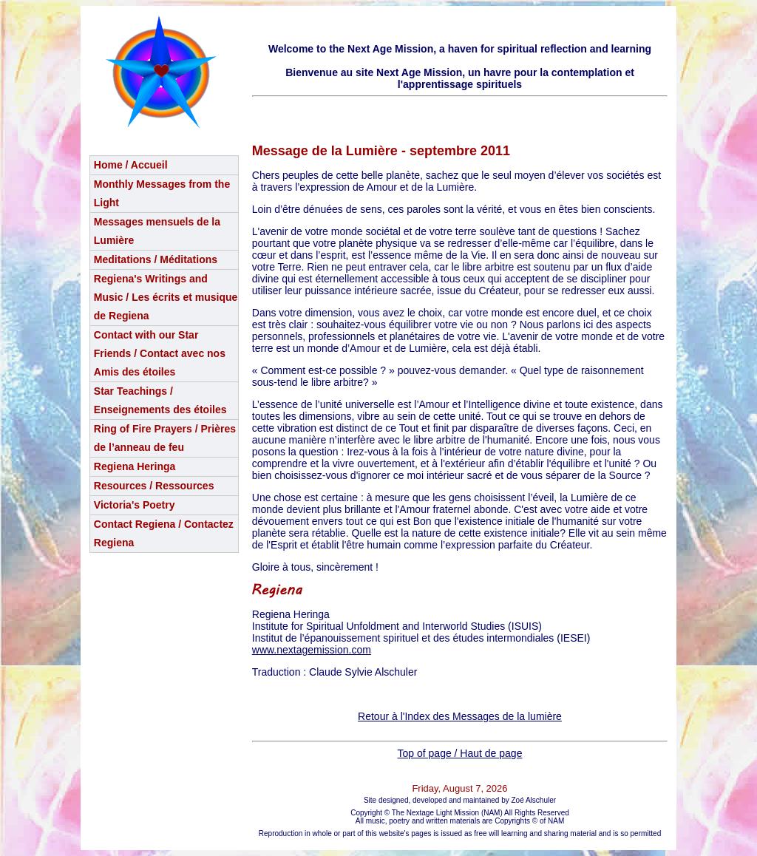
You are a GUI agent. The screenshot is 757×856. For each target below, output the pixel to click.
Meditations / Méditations (155, 259)
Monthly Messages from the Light (162, 193)
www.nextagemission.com (311, 650)
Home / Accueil (131, 165)
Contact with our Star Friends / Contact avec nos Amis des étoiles (159, 353)
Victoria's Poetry (134, 505)
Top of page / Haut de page (460, 753)
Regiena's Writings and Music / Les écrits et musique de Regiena (166, 297)
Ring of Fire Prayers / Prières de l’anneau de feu (165, 438)
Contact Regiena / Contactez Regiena (164, 533)
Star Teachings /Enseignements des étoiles (160, 400)
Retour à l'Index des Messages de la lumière (460, 716)
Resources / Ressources (154, 486)
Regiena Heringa (134, 466)
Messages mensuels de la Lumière (157, 231)
